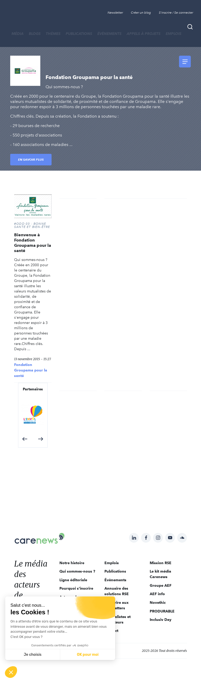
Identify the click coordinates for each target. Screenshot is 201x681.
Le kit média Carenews (160, 574)
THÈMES (53, 34)
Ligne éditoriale (73, 580)
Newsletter (115, 12)
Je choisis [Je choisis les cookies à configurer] (33, 654)
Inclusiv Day (160, 619)
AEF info (157, 594)
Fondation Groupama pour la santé (30, 370)
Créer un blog (141, 12)
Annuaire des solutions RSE (116, 591)
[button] (24, 439)
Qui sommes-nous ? (77, 571)
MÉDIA (18, 34)
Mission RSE (160, 563)
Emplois (173, 34)
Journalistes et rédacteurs (117, 619)
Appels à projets (143, 34)
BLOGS (35, 34)
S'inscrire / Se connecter (176, 12)
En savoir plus (31, 159)
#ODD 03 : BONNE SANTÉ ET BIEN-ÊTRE (32, 225)
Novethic (158, 602)
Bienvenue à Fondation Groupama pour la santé (32, 242)
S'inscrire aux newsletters (116, 605)
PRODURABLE (162, 611)
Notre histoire (71, 563)
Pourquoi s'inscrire (76, 588)
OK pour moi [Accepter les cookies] (88, 654)
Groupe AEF (160, 585)
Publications (79, 34)
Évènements (109, 34)
